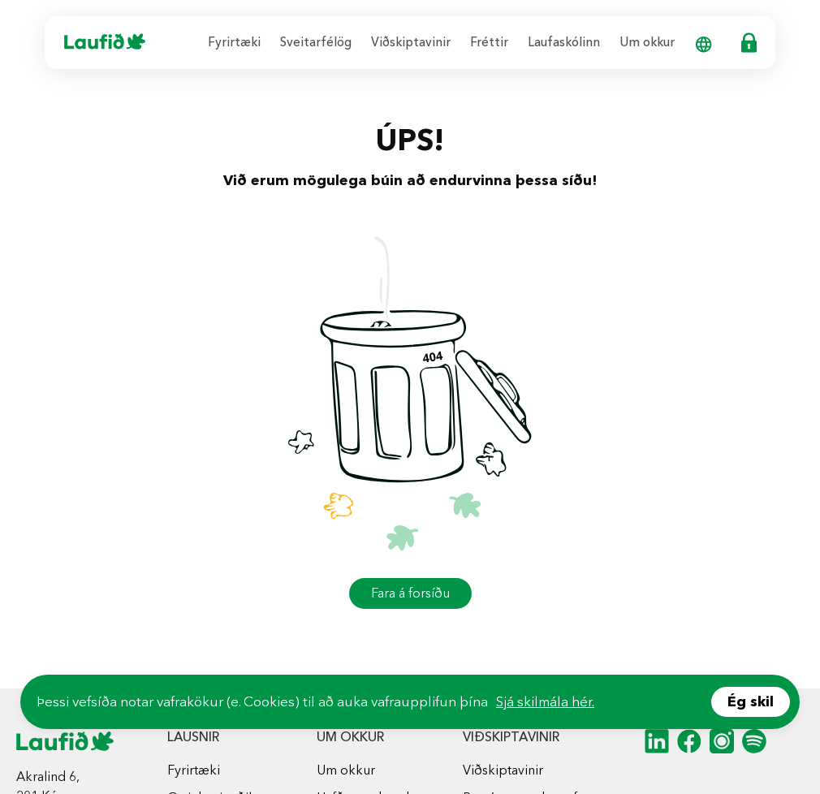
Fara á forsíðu (410, 593)
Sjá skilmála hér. (545, 701)
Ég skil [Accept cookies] (750, 701)
